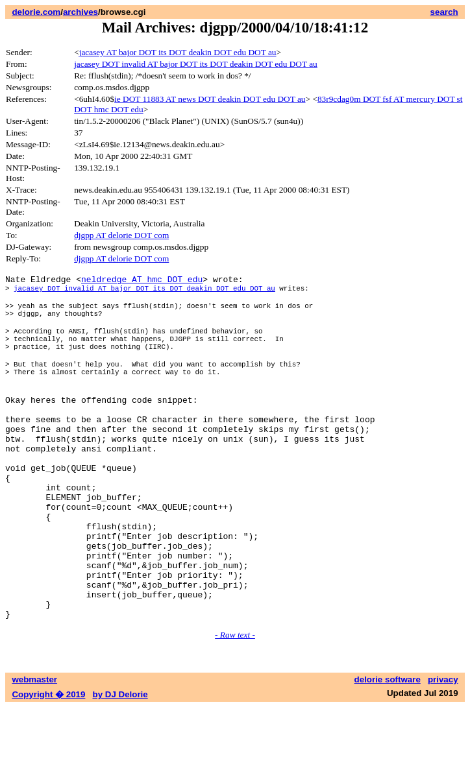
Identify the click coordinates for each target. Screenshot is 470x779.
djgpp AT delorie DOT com (121, 235)
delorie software (387, 751)
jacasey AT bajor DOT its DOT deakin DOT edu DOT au (178, 52)
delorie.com (36, 12)
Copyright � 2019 (48, 766)
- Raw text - (235, 707)
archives (80, 12)
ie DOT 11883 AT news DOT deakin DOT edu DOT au (209, 99)
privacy (443, 751)
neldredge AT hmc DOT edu (142, 281)
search (444, 12)
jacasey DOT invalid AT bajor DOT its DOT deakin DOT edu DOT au (195, 64)
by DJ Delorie (120, 766)
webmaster (34, 751)
